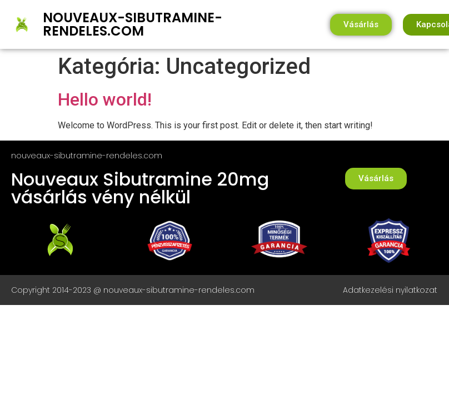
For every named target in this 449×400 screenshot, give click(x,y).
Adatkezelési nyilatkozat (390, 290)
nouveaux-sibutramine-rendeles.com (132, 24)
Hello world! (105, 99)
